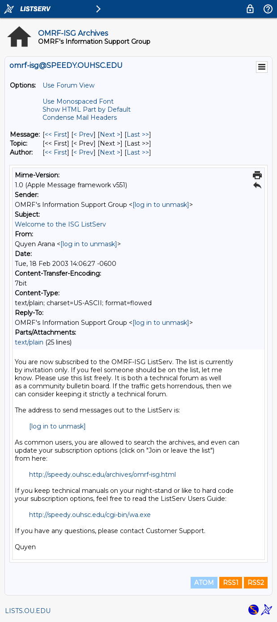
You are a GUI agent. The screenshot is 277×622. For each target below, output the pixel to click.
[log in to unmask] (160, 205)
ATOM (204, 583)
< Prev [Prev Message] (83, 134)
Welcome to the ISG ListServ (60, 224)
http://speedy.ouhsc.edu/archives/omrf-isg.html (102, 475)
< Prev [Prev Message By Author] (83, 152)
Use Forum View (68, 85)
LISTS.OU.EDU (28, 611)
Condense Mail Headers (80, 117)
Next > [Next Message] (110, 134)
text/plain (29, 342)
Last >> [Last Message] (138, 134)
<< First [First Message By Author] (56, 152)
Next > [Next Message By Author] (110, 152)
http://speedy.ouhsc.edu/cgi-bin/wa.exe (90, 515)
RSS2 (255, 583)
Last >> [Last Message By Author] (138, 152)
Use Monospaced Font (78, 101)
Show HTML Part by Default (87, 109)
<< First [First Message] (56, 134)
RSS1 (231, 583)
